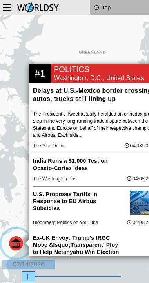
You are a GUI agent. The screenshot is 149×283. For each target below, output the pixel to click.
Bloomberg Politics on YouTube (65, 222)
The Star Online (49, 146)
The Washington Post (55, 179)
